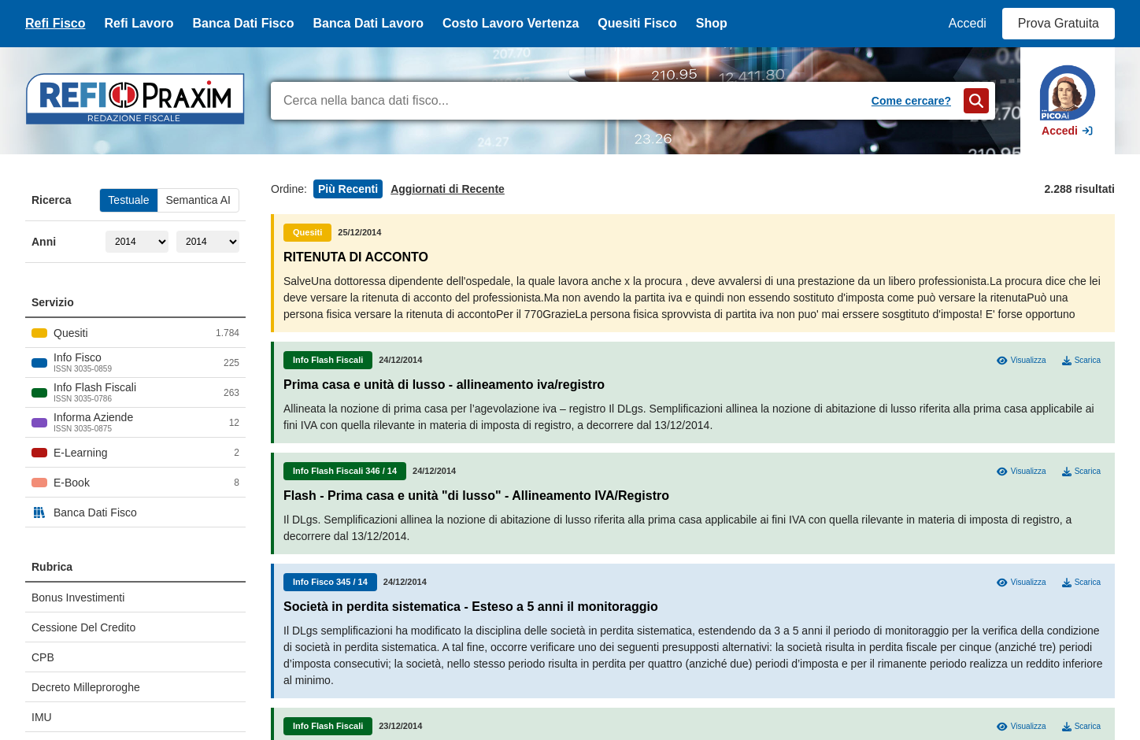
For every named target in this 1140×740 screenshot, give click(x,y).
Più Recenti (348, 189)
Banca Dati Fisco (243, 23)
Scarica (1081, 360)
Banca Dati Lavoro (368, 23)
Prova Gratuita (1058, 23)
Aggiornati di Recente (447, 189)
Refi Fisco (55, 23)
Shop (711, 23)
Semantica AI (198, 200)
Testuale (128, 200)
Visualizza (1021, 360)
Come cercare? (911, 100)
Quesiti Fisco (637, 23)
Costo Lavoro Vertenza (510, 23)
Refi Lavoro (138, 23)
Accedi (967, 23)
